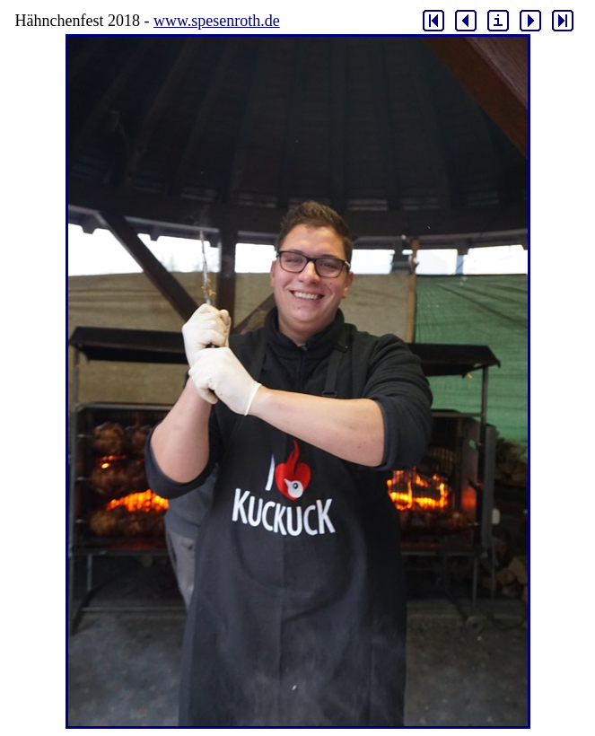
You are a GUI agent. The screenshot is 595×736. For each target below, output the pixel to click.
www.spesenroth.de (216, 21)
